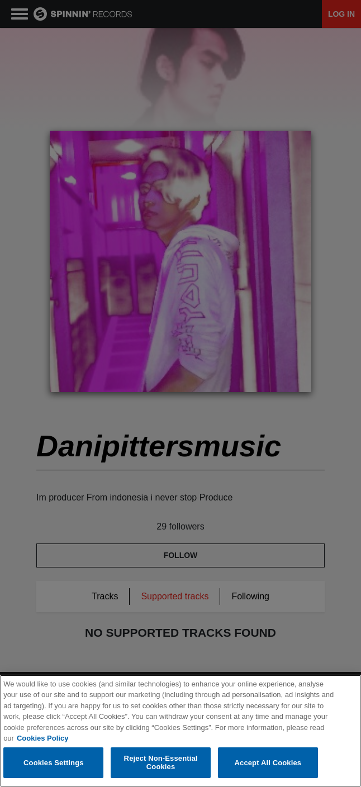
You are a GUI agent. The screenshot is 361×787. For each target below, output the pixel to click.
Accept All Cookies (268, 763)
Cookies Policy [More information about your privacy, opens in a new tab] (42, 738)
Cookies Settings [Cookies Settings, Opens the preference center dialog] (53, 763)
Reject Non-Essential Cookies (161, 763)
